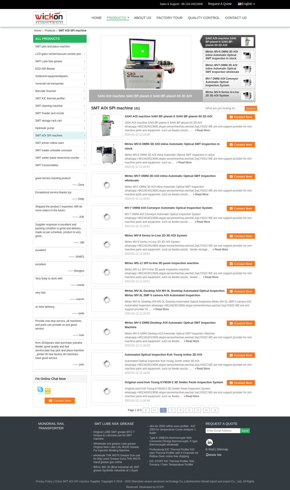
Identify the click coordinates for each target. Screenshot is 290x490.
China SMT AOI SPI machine (72, 481)
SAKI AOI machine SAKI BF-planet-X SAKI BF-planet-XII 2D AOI (221, 42)
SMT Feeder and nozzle (49, 113)
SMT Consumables (46, 165)
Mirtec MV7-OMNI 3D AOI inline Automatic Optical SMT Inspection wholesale (222, 69)
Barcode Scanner (45, 91)
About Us (142, 18)
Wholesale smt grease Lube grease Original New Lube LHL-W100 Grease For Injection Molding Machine (116, 447)
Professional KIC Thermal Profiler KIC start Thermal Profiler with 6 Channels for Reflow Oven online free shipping (174, 453)
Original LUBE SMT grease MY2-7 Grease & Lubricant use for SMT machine (114, 435)
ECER (160, 487)
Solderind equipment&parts (51, 76)
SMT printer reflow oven (49, 143)
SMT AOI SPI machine (48, 135)
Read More (203, 130)
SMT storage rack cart (48, 120)
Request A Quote (220, 4)
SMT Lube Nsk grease (48, 61)
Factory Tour (170, 18)
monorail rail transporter (49, 83)
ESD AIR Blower (45, 68)
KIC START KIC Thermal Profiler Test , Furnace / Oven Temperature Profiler (173, 463)
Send (245, 430)
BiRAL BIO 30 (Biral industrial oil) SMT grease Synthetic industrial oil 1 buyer (117, 469)
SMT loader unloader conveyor (53, 150)
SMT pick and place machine (52, 46)
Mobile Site (214, 455)
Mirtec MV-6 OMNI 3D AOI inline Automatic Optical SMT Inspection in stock (222, 55)
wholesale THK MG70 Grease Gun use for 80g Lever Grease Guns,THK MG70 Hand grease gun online (117, 459)
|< (146, 410)
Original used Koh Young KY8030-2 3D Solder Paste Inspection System (174, 382)
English (249, 3)
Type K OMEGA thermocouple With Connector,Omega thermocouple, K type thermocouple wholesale (174, 441)
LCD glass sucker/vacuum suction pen (58, 54)
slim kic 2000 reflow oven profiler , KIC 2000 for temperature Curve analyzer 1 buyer (173, 429)
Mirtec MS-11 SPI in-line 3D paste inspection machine (162, 263)
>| (215, 410)
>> (206, 410)
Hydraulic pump (44, 128)
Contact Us (235, 18)
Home (97, 18)
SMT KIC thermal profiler (50, 98)
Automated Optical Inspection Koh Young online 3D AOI (163, 354)
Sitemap (222, 449)
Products (116, 18)
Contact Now (243, 117)
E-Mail (210, 449)
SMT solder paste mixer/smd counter (57, 157)
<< (154, 410)
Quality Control (204, 18)
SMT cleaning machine (49, 105)
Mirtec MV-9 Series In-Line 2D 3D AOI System (222, 94)
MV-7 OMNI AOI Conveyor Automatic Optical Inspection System (222, 82)
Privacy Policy (44, 481)
